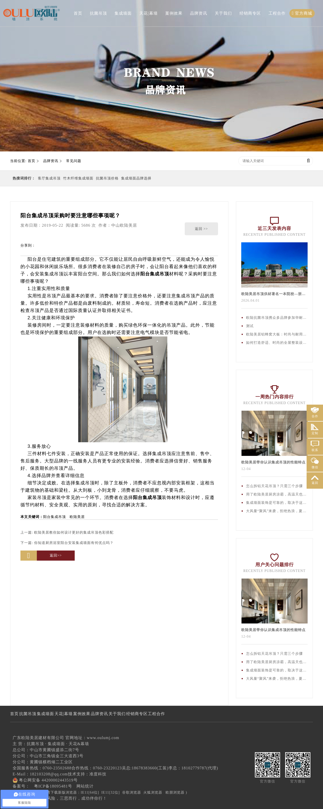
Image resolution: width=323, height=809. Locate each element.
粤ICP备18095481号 (53, 786)
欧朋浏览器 (175, 792)
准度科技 (97, 774)
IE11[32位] (110, 792)
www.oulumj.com (103, 738)
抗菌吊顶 (98, 13)
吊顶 (164, 273)
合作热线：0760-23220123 (96, 768)
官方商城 (302, 13)
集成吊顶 (54, 273)
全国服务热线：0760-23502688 (42, 768)
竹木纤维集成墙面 (78, 178)
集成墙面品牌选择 (136, 178)
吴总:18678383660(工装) (145, 768)
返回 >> (201, 229)
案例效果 (173, 13)
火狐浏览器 (152, 792)
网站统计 (85, 786)
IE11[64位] (90, 792)
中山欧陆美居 (124, 225)
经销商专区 (250, 13)
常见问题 (73, 161)
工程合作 (277, 13)
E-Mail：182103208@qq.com (40, 774)
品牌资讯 (198, 13)
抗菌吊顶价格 (107, 178)
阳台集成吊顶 (54, 517)
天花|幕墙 (148, 13)
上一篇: (67, 532)
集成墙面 (123, 13)
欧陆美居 (77, 517)
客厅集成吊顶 (49, 178)
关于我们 (223, 13)
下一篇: (67, 543)
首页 (78, 13)
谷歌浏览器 (131, 792)
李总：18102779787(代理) (193, 768)
